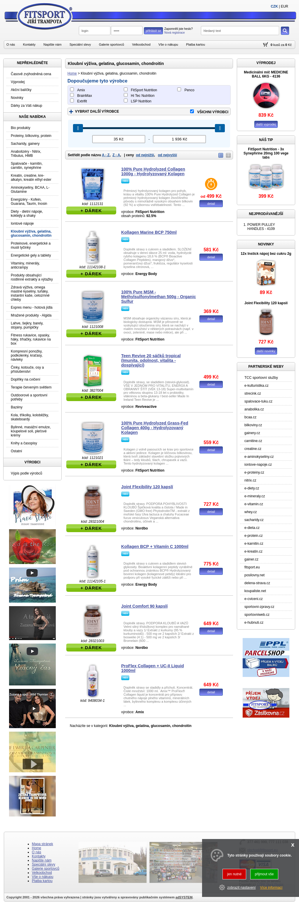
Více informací (271, 888)
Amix (81, 90)
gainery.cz (252, 433)
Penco (189, 90)
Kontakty (29, 44)
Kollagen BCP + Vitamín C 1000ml (154, 546)
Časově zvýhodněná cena (31, 74)
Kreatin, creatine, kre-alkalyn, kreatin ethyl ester (31, 177)
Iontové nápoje (22, 223)
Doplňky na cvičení (25, 379)
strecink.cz (252, 393)
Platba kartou (195, 44)
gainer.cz (251, 559)
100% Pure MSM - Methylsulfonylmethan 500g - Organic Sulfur (158, 297)
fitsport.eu (252, 567)
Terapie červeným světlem (31, 387)
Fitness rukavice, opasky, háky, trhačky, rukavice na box (31, 339)
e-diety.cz (251, 488)
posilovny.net (254, 575)
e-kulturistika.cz (256, 386)
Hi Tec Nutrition (142, 96)
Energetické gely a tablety (31, 255)
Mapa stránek (42, 844)
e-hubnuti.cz (253, 622)
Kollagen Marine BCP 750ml (149, 232)
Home (72, 73)
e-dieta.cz (252, 528)
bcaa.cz (250, 417)
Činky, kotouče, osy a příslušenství (27, 369)
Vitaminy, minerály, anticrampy (25, 265)
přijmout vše (264, 874)
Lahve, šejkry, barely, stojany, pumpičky (27, 325)
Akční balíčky (21, 90)
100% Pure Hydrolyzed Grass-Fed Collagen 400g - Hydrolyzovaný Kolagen (154, 428)
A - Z (105, 155)
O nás (10, 44)
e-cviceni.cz (253, 599)
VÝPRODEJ (265, 63)
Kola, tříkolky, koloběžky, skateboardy (30, 417)
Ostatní (16, 451)
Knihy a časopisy (24, 443)
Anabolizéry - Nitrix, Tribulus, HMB (26, 153)
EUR (284, 6)
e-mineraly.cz (254, 496)
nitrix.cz (250, 480)
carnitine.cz (253, 441)
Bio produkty (20, 128)
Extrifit (82, 101)
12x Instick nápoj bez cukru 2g (266, 254)
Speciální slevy (80, 44)
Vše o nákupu (168, 44)
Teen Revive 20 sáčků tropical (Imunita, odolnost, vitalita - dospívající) (151, 360)
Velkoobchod (141, 44)
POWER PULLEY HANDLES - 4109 (261, 227)
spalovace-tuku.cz (258, 401)
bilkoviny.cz (253, 425)
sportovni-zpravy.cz (259, 607)
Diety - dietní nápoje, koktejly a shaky (27, 213)
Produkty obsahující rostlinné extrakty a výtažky (32, 277)
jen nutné (234, 874)
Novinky (17, 98)
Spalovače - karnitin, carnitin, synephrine (27, 165)
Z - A (116, 155)
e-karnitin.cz (253, 543)
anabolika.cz (254, 409)
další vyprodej (266, 124)
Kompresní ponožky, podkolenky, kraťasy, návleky (27, 355)
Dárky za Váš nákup (26, 106)
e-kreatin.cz (253, 551)
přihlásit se (153, 30)
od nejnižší (145, 155)
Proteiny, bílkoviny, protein (31, 136)
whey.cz (250, 512)
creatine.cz (252, 449)
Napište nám (53, 44)
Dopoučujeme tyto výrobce (97, 80)
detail (211, 203)
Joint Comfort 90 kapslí (144, 606)
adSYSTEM (183, 897)
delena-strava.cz (257, 583)
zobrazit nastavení (241, 888)
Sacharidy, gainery (25, 144)
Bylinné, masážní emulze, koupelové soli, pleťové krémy (31, 431)
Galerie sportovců (111, 44)
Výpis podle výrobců (26, 473)
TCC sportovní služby (261, 378)
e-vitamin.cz (253, 504)
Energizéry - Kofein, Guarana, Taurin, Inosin (29, 201)
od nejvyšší (167, 155)
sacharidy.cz (254, 520)
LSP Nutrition (141, 101)
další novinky (266, 351)
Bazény (16, 407)
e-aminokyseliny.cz (259, 457)
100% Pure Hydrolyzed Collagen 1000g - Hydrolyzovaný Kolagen (153, 171)
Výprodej (18, 82)
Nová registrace (174, 32)
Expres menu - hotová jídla (32, 307)
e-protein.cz (253, 536)
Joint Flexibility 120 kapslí (147, 486)
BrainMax (84, 96)
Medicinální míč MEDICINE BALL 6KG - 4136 (266, 74)
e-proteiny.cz (254, 472)
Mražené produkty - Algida (31, 315)
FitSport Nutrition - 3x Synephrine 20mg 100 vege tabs (266, 153)
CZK (274, 6)
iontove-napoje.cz (258, 465)
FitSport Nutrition (144, 90)
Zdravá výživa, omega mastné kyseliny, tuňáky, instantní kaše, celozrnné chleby (30, 293)
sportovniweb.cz (257, 615)
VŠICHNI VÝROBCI (212, 112)
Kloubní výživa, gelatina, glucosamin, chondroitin (31, 233)
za (282, 45)
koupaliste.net (255, 591)
